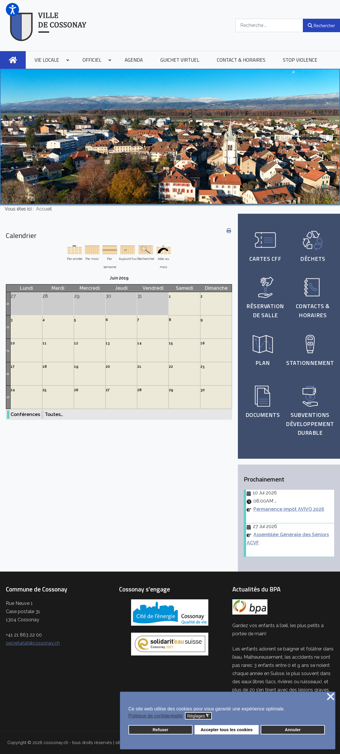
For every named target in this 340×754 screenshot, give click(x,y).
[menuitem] (13, 60)
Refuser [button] (160, 729)
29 (171, 390)
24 (7, 350)
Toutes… (54, 414)
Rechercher (321, 25)
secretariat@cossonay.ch (33, 643)
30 (202, 390)
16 (202, 343)
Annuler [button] (292, 729)
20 (108, 367)
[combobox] (269, 25)
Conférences (25, 414)
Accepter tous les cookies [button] (227, 729)
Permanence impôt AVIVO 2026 (288, 509)
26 (7, 397)
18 (44, 367)
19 (76, 367)
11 (44, 343)
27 (108, 390)
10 (13, 343)
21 (139, 367)
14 (139, 343)
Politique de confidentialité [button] (155, 715)
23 (7, 327)
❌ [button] (331, 696)
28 (139, 390)
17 (13, 367)
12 (76, 343)
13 (108, 343)
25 (7, 373)
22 (7, 303)
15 (171, 343)
